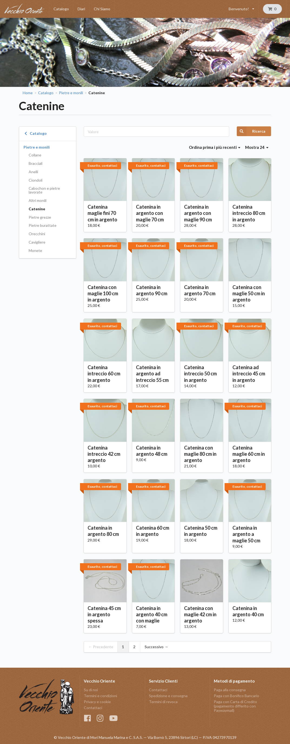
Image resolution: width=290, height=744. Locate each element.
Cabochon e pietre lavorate (44, 190)
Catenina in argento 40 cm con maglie (151, 614)
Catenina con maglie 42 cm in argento (200, 614)
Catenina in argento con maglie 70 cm (150, 213)
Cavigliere (37, 242)
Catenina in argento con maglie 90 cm (198, 213)
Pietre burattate (42, 225)
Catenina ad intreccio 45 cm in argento (248, 373)
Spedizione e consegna (168, 695)
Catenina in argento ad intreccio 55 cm (152, 373)
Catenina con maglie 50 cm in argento (248, 293)
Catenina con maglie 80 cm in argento (200, 454)
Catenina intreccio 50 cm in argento (200, 373)
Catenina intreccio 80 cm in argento (248, 213)
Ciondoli (35, 180)
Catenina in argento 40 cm (248, 611)
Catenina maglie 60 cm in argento (248, 454)
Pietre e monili (71, 93)
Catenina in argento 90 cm (151, 290)
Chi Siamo (102, 8)
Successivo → (156, 646)
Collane (35, 155)
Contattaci (93, 707)
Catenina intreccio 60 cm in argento (104, 373)
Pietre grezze (40, 217)
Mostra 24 (256, 147)
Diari (81, 8)
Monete (35, 250)
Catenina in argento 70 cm (199, 290)
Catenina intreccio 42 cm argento (104, 454)
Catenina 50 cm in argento (200, 531)
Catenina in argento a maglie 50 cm (246, 534)
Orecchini (37, 233)
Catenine (37, 209)
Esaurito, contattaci (102, 165)
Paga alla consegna (230, 690)
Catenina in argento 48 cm (151, 451)
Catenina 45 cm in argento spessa (104, 614)
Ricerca (251, 131)
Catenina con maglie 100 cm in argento (103, 293)
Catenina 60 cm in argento (152, 531)
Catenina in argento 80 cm (103, 531)
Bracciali (35, 163)
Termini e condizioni (100, 695)
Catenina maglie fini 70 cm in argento (102, 213)
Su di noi (91, 690)
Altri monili (37, 200)
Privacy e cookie (97, 701)
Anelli (33, 171)
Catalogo (61, 8)
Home (28, 93)
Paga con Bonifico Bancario (236, 695)
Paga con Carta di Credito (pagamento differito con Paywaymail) (235, 706)
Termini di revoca (163, 701)
